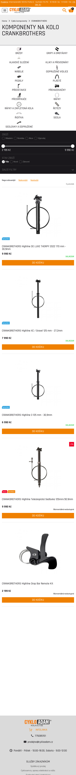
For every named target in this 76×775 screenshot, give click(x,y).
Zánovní (26, 162)
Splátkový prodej (38, 766)
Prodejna (4, 2)
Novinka (20, 138)
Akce (31, 138)
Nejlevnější (23, 180)
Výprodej (41, 138)
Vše (7, 162)
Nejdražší (34, 180)
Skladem (9, 138)
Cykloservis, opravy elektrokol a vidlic (38, 770)
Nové (15, 162)
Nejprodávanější (8, 180)
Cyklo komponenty (19, 21)
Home (4, 21)
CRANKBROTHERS (39, 21)
